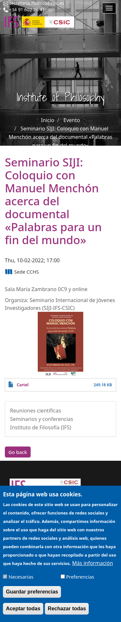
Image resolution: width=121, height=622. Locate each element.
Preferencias (80, 581)
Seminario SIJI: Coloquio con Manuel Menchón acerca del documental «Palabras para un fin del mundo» (60, 137)
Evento (72, 120)
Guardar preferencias (32, 596)
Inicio (47, 120)
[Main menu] (109, 8)
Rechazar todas (67, 613)
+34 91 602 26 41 (27, 9)
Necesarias (21, 581)
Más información (92, 567)
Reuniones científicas (35, 410)
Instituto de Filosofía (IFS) (40, 427)
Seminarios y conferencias (41, 419)
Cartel (22, 385)
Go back (17, 452)
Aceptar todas (23, 613)
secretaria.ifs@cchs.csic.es (36, 3)
